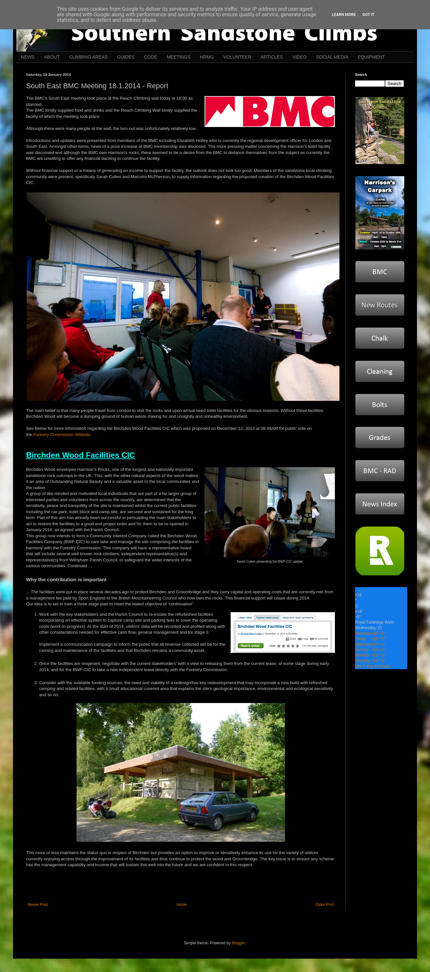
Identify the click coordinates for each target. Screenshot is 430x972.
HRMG (207, 57)
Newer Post (38, 904)
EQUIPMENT (371, 57)
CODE (150, 57)
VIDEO (299, 57)
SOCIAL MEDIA (332, 57)
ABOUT (52, 57)
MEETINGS (179, 57)
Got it (368, 14)
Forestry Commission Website (62, 434)
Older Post (324, 904)
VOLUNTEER (237, 57)
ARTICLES (272, 57)
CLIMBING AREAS (88, 57)
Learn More (344, 14)
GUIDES (126, 57)
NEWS (28, 57)
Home (182, 904)
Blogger (238, 943)
